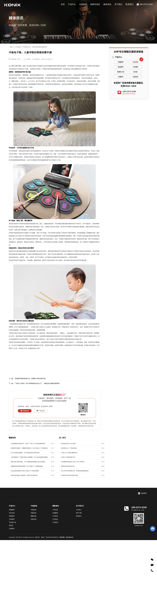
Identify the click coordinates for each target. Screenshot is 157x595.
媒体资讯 (107, 4)
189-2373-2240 (145, 4)
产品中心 (72, 4)
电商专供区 (95, 4)
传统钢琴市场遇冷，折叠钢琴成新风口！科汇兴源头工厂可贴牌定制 (29, 448)
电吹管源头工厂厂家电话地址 (69, 448)
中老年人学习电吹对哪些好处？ (69, 452)
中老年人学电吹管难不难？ (68, 457)
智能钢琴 (120, 67)
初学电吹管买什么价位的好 (68, 443)
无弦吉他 (135, 62)
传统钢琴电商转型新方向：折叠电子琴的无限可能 (30, 378)
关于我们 (118, 4)
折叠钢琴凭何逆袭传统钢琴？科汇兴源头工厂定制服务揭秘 (27, 466)
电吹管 (135, 72)
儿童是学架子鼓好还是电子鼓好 (69, 475)
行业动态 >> (19, 47)
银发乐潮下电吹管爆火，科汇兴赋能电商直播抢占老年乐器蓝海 (28, 461)
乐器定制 (83, 4)
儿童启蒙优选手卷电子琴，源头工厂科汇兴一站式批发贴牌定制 (28, 443)
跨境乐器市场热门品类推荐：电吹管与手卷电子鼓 (24, 475)
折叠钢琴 (120, 62)
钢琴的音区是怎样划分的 (68, 466)
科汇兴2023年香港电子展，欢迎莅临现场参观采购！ (75, 471)
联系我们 (129, 4)
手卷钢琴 (135, 67)
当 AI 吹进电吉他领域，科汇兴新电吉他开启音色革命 (25, 452)
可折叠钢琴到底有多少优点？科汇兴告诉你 (72, 461)
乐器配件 (120, 77)
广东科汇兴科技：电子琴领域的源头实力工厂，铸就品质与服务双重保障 (37, 383)
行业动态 (28, 59)
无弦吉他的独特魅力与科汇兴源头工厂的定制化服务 (25, 471)
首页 (63, 4)
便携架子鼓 (120, 72)
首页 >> (12, 47)
